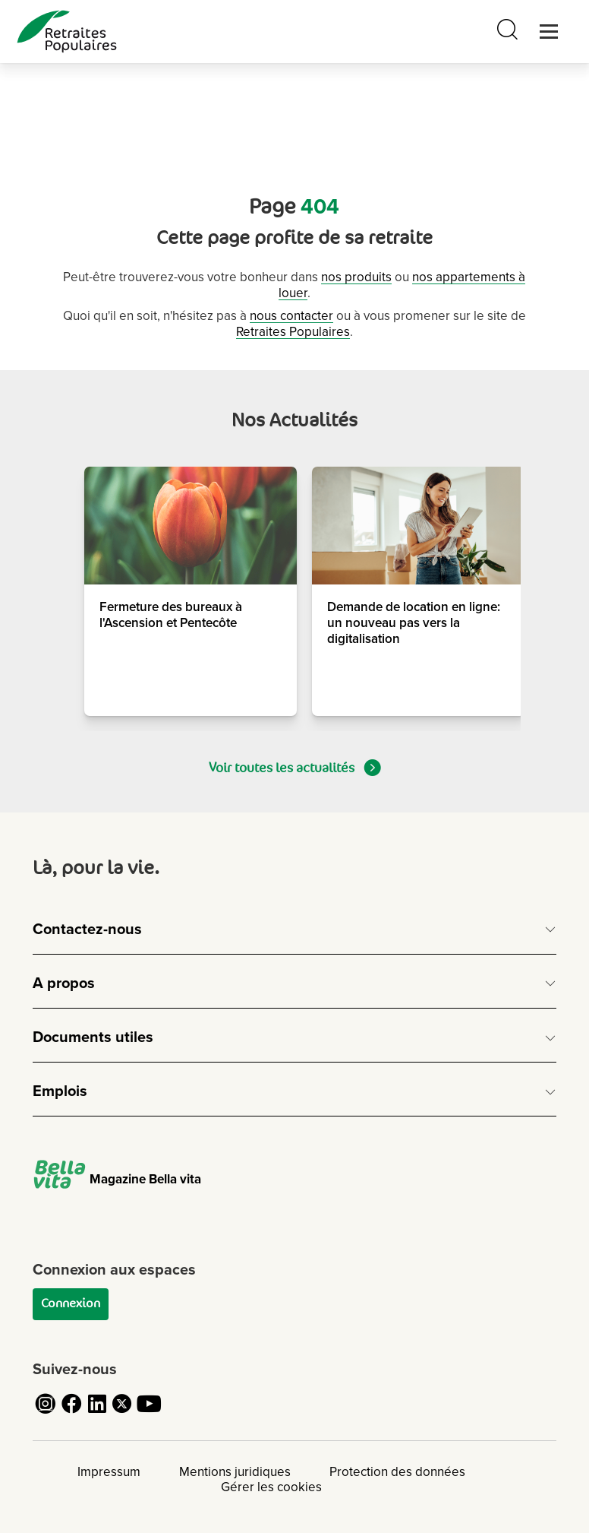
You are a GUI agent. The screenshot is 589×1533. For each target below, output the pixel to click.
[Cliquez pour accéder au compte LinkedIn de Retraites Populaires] (97, 1413)
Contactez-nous (87, 929)
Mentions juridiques (235, 1472)
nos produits (356, 277)
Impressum (108, 1472)
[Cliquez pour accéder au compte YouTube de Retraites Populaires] (149, 1413)
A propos (64, 983)
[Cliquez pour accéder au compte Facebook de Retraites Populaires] (71, 1413)
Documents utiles (93, 1037)
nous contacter (291, 316)
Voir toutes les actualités (295, 767)
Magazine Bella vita (117, 1179)
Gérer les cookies (271, 1487)
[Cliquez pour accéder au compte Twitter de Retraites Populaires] (123, 1413)
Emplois (60, 1091)
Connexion (70, 1303)
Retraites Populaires (293, 332)
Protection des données (397, 1472)
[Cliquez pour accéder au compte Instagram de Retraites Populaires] (45, 1413)
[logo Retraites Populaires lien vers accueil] (67, 31)
